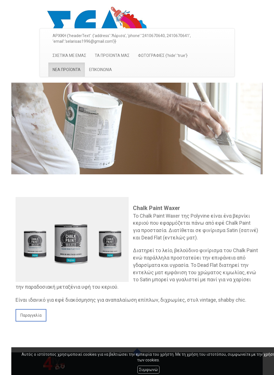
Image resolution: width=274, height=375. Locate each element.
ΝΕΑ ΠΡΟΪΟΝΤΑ (67, 69)
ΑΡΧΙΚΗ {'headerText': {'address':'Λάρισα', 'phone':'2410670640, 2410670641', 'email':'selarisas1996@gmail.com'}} (122, 38)
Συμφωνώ (148, 369)
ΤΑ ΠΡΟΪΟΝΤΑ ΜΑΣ (112, 55)
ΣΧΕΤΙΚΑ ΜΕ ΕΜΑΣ (69, 55)
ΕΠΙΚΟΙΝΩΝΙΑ (100, 69)
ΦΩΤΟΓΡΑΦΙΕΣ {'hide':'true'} (162, 55)
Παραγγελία (31, 315)
